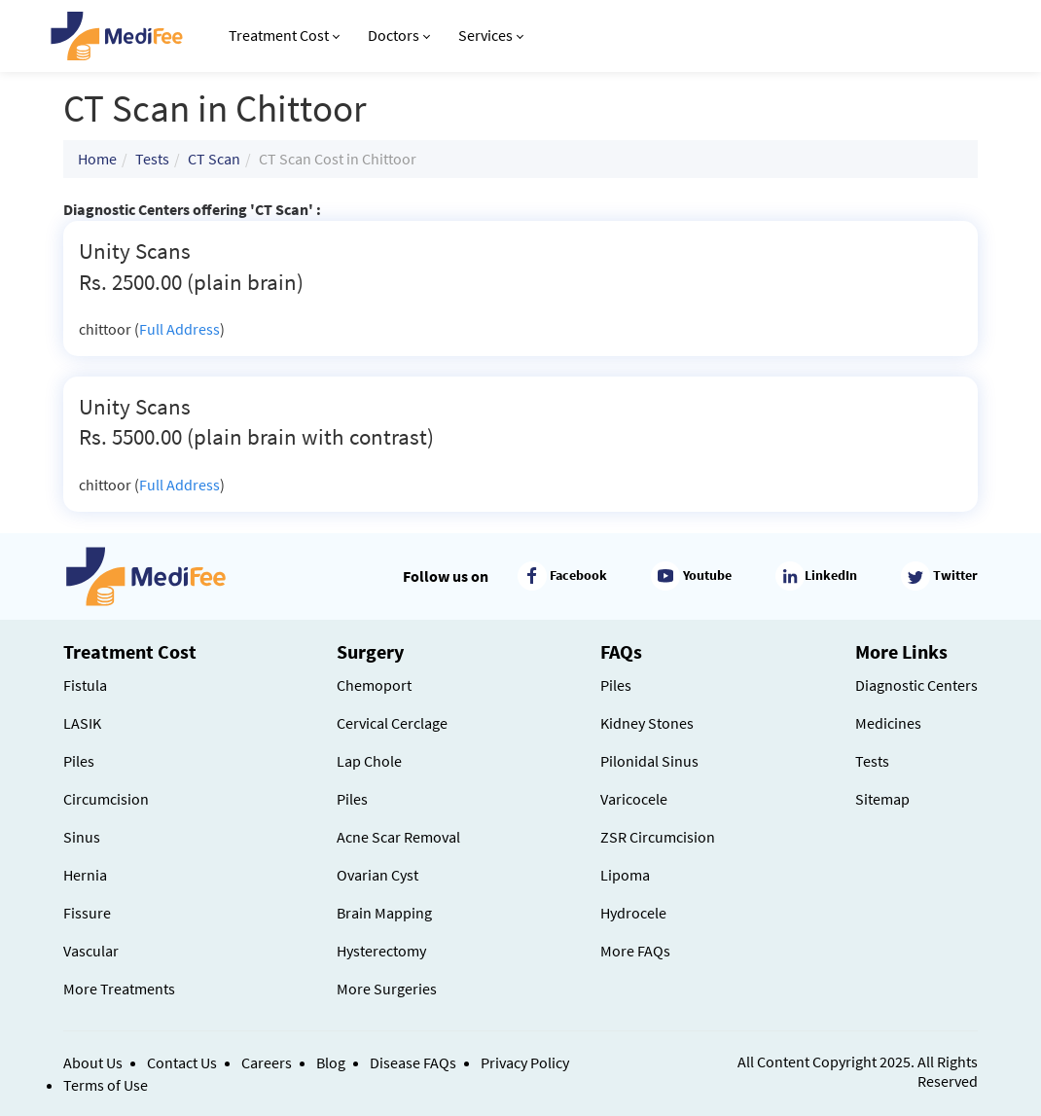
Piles (78, 761)
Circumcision (106, 799)
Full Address (179, 329)
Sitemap (882, 799)
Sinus (81, 836)
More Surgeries (387, 988)
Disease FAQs (413, 1062)
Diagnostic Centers (916, 685)
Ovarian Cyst (377, 874)
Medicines (888, 723)
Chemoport (374, 685)
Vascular (91, 950)
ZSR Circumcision (657, 836)
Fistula (85, 685)
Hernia (85, 874)
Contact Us (182, 1062)
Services (490, 35)
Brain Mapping (384, 912)
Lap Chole (369, 761)
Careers (266, 1062)
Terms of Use (105, 1085)
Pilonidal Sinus (649, 761)
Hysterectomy (381, 950)
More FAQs (635, 950)
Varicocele (633, 799)
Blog (330, 1062)
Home (97, 158)
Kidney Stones (647, 723)
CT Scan (214, 158)
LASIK (82, 723)
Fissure (87, 912)
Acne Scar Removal (398, 836)
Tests (152, 158)
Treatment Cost (284, 35)
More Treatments (119, 988)
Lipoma (625, 874)
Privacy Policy (525, 1062)
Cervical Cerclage (392, 723)
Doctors (399, 35)
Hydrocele (633, 912)
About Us (93, 1062)
